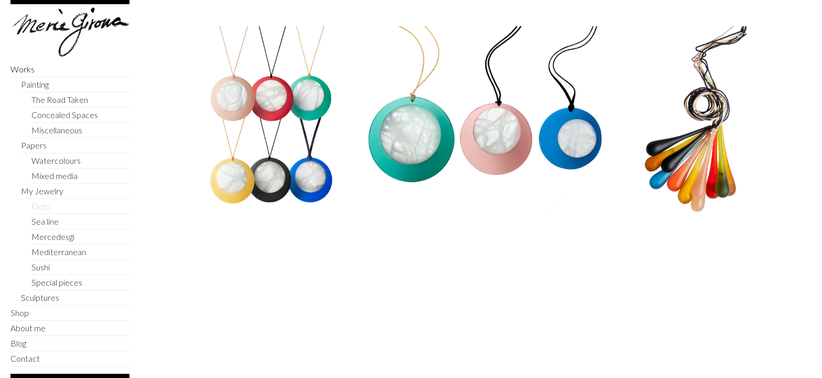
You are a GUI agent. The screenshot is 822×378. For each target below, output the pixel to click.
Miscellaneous (56, 130)
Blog (18, 343)
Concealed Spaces (64, 115)
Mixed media (54, 176)
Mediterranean (58, 252)
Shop (19, 313)
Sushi (40, 267)
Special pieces (56, 282)
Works (22, 69)
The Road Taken (59, 99)
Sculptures (40, 297)
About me (28, 328)
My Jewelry (42, 191)
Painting (35, 84)
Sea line (45, 221)
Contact (25, 358)
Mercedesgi (52, 237)
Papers (34, 145)
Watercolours (56, 160)
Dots (40, 206)
